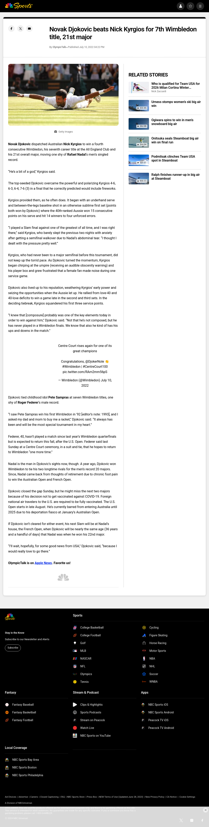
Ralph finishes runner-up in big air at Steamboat (175, 176)
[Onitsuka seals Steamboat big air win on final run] (139, 142)
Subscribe (13, 647)
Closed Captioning (49, 797)
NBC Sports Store (75, 797)
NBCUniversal (25, 803)
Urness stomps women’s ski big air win (176, 104)
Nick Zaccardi (158, 91)
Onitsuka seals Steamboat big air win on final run (175, 140)
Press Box (92, 797)
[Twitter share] (20, 28)
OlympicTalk (59, 47)
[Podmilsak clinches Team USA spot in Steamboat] (139, 160)
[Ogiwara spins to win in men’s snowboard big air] (139, 124)
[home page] (19, 6)
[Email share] (29, 28)
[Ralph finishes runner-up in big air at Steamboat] (139, 178)
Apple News (43, 563)
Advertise (23, 797)
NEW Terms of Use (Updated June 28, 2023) (121, 797)
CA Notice (172, 797)
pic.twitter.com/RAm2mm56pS (85, 372)
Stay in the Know (14, 632)
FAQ (63, 797)
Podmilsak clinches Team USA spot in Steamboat (173, 158)
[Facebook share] (11, 28)
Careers (34, 797)
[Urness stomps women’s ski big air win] (139, 105)
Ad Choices (10, 797)
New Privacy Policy (154, 797)
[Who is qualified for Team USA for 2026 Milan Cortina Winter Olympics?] (139, 87)
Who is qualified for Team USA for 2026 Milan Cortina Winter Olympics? (175, 86)
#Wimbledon (71, 367)
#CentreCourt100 (95, 367)
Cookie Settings (187, 797)
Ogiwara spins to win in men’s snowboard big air (172, 122)
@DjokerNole (94, 361)
